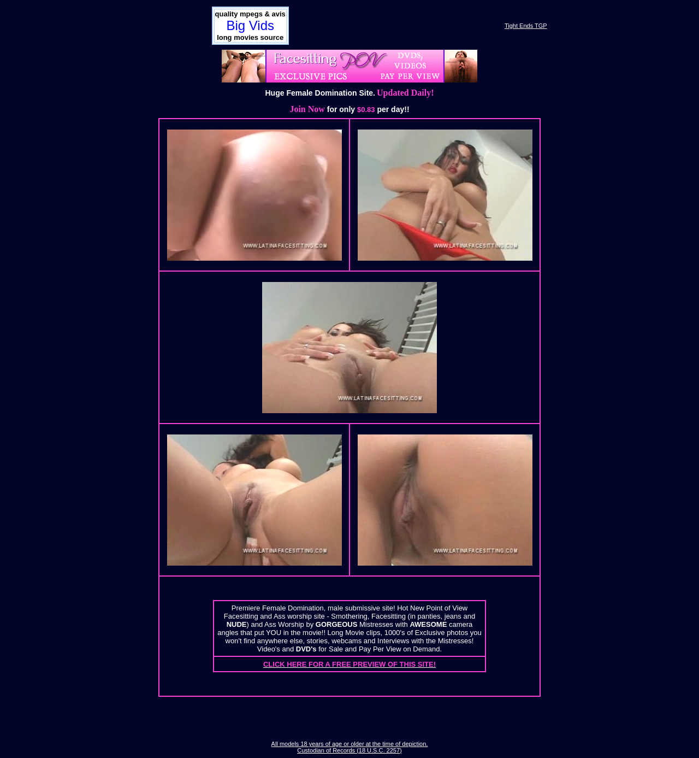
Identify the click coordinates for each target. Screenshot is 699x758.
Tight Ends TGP (526, 25)
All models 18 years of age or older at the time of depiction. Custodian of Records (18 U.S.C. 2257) (349, 747)
